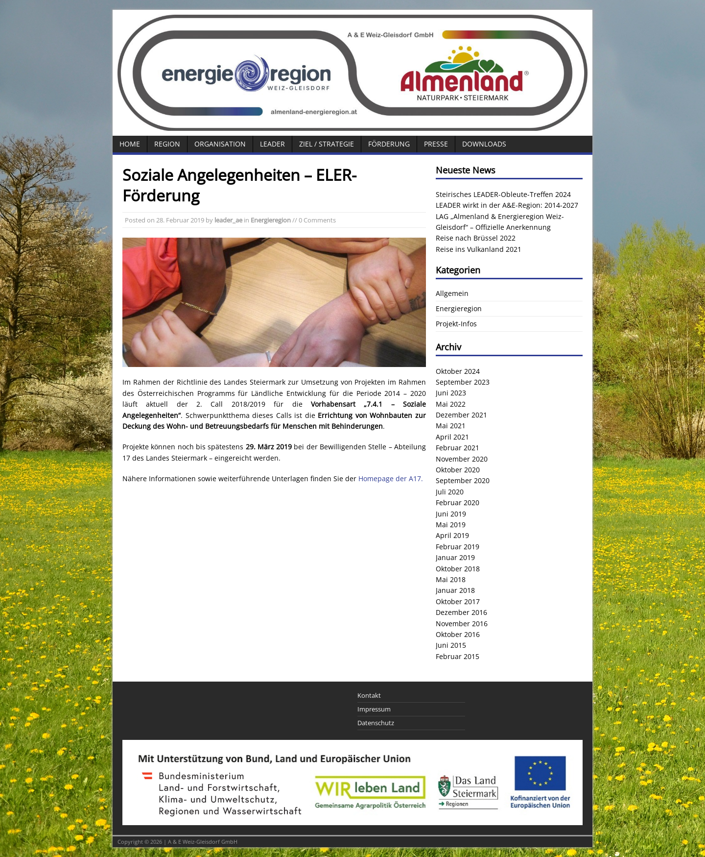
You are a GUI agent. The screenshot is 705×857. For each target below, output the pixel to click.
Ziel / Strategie (326, 143)
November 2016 (462, 623)
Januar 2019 (455, 557)
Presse (436, 143)
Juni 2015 (451, 645)
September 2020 (463, 480)
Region (167, 143)
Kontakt (369, 695)
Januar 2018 (455, 590)
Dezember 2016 (461, 612)
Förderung (389, 143)
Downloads (484, 143)
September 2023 (463, 382)
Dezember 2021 (461, 414)
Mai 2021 (451, 425)
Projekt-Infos (456, 323)
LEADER (272, 143)
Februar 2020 (457, 502)
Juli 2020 (450, 491)
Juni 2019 (451, 513)
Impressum (374, 709)
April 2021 (452, 436)
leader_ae (228, 220)
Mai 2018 (451, 579)
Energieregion (271, 220)
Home (129, 143)
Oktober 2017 (458, 601)
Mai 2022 (451, 404)
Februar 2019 (457, 546)
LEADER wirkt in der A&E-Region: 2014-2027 (507, 205)
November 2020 (462, 459)
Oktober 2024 (458, 371)
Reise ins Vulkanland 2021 (478, 249)
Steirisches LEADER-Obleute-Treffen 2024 (503, 194)
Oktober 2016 (458, 634)
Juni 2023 (451, 392)
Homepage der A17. (390, 478)
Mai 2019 (451, 524)
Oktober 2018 (458, 568)
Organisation (220, 143)
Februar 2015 (457, 656)
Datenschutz (375, 722)
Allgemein (452, 293)
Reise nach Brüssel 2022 (476, 238)
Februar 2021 (457, 447)
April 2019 (452, 535)
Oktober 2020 (458, 469)
